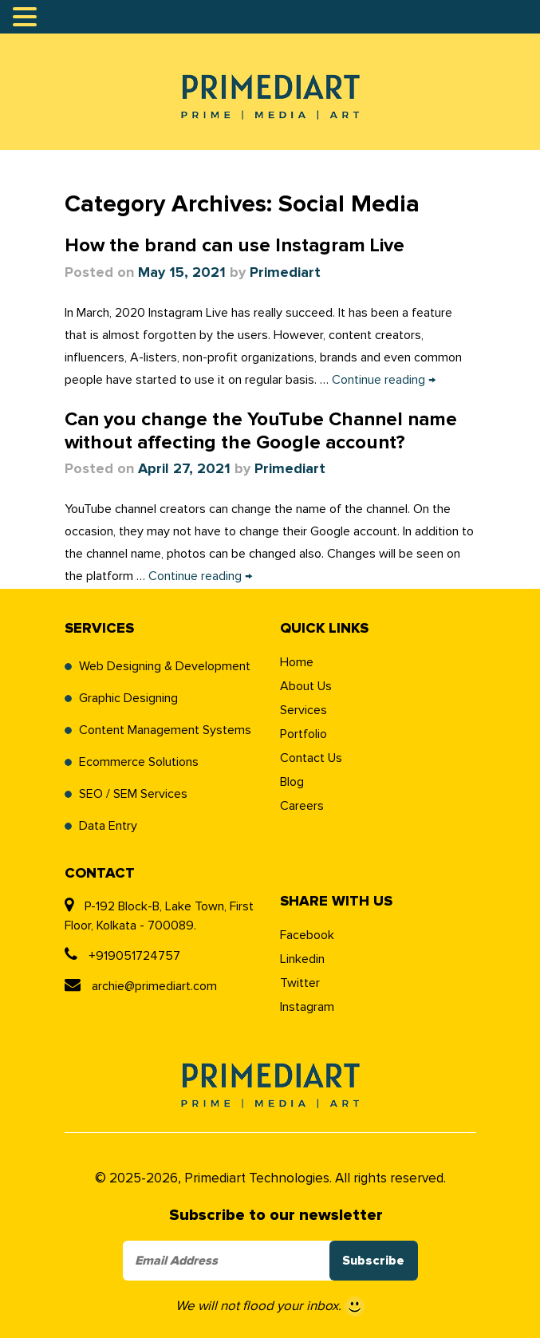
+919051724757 (122, 956)
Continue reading (384, 380)
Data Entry (108, 826)
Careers (302, 806)
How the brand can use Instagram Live (234, 245)
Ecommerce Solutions (139, 762)
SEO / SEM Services (133, 794)
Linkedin (302, 959)
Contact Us (311, 758)
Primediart (285, 273)
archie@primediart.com (141, 986)
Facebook (307, 935)
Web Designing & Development (164, 666)
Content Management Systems (165, 730)
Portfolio (303, 734)
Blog (292, 782)
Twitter (300, 983)
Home (296, 662)
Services (303, 710)
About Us (306, 686)
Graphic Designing (128, 698)
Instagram (307, 1007)
